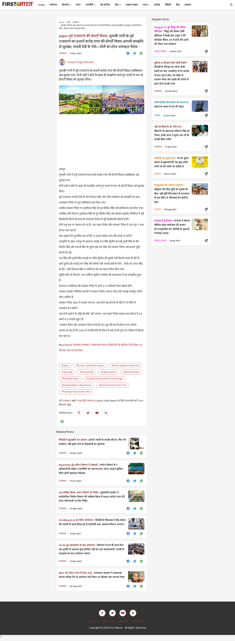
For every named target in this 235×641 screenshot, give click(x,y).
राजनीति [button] (90, 5)
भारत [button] (78, 5)
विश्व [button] (178, 5)
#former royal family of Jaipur (90, 366)
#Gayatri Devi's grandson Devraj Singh (104, 379)
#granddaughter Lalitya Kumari (76, 385)
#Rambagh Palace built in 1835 (76, 392)
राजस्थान (75, 22)
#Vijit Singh (67, 372)
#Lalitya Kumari (108, 372)
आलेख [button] (157, 5)
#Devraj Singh (87, 372)
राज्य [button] (146, 5)
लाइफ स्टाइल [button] (132, 5)
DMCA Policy (108, 624)
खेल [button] (118, 5)
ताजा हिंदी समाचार (85, 401)
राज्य (68, 22)
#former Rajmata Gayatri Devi (125, 366)
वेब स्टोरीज (105, 5)
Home (41, 5)
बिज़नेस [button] (66, 5)
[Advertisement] (101, 141)
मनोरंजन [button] (53, 5)
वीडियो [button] (168, 5)
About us (94, 624)
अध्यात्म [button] (187, 5)
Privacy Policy (138, 624)
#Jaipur (65, 366)
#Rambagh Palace (70, 379)
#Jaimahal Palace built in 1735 (112, 385)
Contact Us (123, 624)
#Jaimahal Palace (131, 372)
